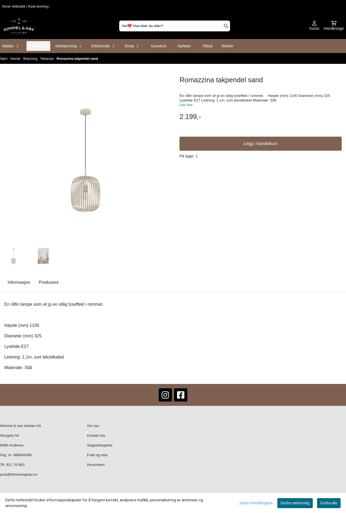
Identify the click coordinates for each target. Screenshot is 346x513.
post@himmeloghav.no (18, 474)
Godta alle (328, 503)
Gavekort (158, 46)
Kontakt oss (96, 435)
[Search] (226, 26)
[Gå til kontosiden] (314, 26)
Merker (228, 46)
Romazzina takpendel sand (77, 59)
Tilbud (207, 46)
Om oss (93, 426)
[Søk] (174, 26)
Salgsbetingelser (100, 445)
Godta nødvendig (295, 503)
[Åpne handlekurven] (333, 26)
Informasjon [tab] (19, 282)
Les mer (186, 105)
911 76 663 (15, 465)
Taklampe (47, 59)
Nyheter (184, 46)
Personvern (96, 465)
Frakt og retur (97, 455)
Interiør (15, 59)
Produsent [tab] (49, 282)
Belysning (30, 59)
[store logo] (19, 26)
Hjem (4, 59)
